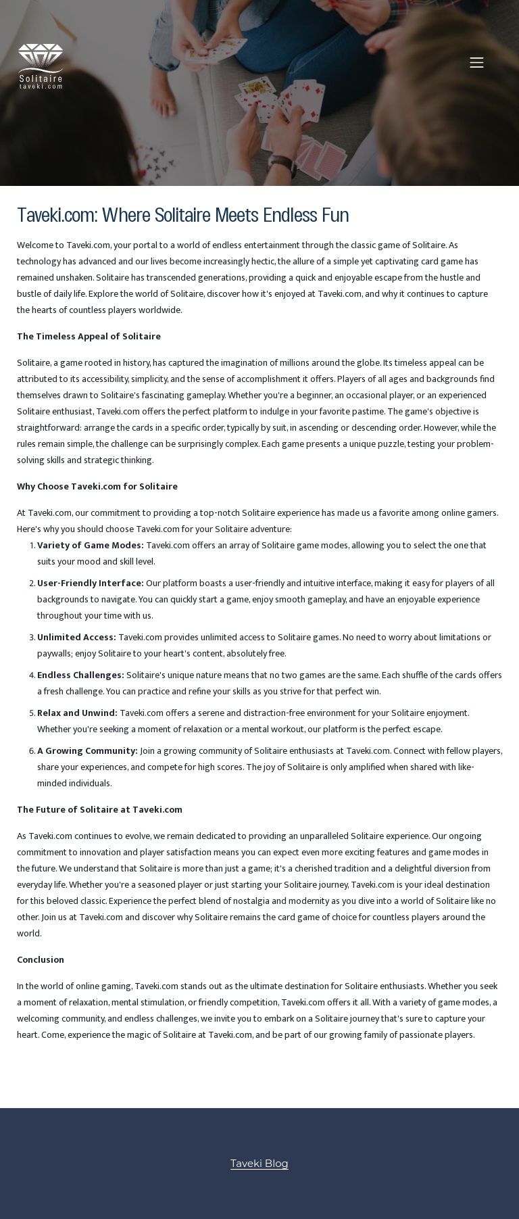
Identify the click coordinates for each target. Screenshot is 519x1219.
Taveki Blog (259, 1163)
